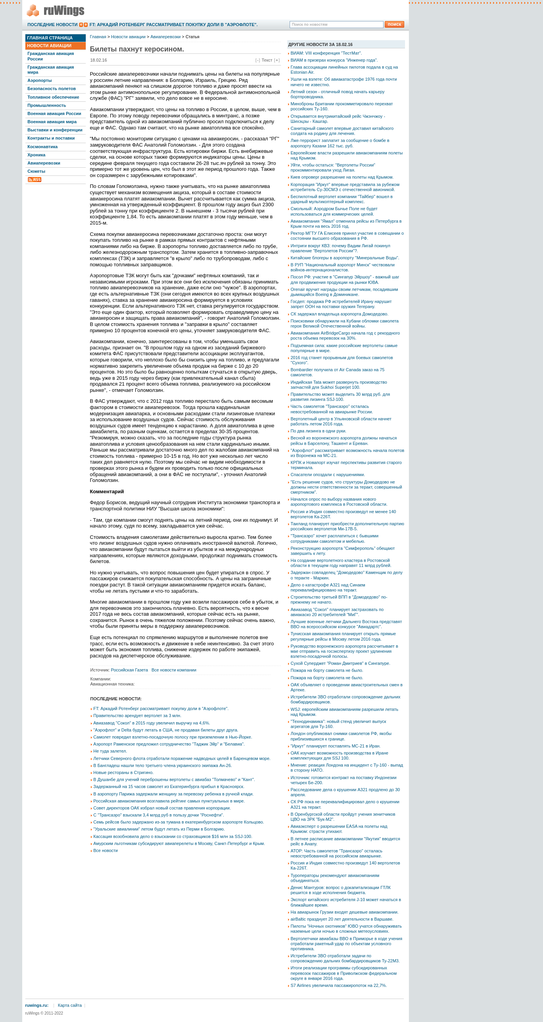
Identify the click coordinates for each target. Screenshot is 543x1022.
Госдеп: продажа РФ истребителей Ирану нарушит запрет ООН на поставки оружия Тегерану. (341, 304)
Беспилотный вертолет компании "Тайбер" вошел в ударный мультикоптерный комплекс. (342, 199)
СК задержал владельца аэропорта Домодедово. (340, 314)
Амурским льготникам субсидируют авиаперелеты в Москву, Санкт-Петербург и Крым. (179, 843)
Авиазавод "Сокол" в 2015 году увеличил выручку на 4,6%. (152, 723)
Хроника (37, 154)
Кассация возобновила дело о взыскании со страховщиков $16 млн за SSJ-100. (173, 836)
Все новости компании (174, 670)
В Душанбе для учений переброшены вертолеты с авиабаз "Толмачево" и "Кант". (174, 779)
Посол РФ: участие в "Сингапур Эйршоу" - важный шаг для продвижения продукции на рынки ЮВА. (345, 279)
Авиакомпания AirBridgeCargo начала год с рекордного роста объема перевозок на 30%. (345, 335)
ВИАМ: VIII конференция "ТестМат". (326, 53)
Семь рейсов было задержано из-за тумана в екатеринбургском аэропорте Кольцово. (179, 822)
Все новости (106, 850)
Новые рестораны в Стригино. (124, 772)
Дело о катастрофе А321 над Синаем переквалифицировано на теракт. (328, 587)
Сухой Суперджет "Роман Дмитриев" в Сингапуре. (341, 663)
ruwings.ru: (37, 1005)
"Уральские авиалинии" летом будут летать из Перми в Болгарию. (159, 829)
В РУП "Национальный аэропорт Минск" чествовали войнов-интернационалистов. (343, 267)
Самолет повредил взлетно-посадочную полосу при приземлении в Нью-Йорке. (173, 737)
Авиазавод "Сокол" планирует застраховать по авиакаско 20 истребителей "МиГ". (337, 612)
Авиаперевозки (44, 163)
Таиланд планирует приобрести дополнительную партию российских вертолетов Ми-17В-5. (347, 526)
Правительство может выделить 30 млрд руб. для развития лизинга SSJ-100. (340, 397)
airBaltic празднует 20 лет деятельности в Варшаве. (342, 919)
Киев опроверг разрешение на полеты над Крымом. (342, 177)
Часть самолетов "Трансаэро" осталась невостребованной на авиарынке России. (332, 409)
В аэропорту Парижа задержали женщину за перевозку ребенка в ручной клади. (174, 794)
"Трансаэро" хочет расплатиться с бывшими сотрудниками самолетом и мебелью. (335, 538)
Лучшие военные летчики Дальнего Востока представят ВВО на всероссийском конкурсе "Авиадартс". (346, 624)
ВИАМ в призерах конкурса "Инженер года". (334, 60)
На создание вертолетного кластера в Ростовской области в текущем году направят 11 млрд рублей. (341, 563)
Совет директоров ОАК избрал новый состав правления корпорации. (162, 808)
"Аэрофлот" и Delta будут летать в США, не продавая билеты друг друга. (166, 730)
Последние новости (53, 24)
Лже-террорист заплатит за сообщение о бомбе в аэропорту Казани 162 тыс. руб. (340, 143)
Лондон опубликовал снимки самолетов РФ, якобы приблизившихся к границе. (341, 736)
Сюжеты (37, 171)
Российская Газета (129, 670)
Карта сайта (70, 1005)
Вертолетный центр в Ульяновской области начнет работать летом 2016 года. (341, 421)
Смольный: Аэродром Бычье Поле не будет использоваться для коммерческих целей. (334, 211)
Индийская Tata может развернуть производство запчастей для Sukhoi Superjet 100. (339, 385)
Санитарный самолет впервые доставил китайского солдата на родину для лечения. (342, 131)
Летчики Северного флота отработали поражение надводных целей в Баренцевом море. (182, 758)
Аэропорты (40, 80)
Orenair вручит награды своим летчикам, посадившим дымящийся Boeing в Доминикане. (344, 292)
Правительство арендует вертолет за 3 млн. (138, 715)
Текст (267, 60)
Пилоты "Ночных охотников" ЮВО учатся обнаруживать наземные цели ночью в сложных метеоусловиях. (346, 928)
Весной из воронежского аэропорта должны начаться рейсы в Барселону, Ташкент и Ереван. (344, 440)
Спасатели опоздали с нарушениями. (328, 474)
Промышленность (47, 105)
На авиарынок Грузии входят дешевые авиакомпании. (345, 912)
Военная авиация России (54, 113)
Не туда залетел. (110, 751)
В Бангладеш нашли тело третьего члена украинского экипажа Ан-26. (163, 765)
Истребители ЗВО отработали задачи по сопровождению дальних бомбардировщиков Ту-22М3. (345, 958)
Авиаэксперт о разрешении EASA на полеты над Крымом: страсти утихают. (339, 829)
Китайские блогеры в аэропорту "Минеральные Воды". (345, 257)
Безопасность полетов (52, 88)
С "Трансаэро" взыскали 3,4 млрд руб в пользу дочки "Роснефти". (159, 815)
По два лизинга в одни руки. (319, 431)
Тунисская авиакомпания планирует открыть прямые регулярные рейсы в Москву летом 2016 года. (343, 636)
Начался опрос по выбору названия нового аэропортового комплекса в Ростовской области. (339, 502)
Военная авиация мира (52, 121)
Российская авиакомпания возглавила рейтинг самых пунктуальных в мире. (169, 801)
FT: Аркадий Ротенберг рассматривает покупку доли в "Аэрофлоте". (174, 24)
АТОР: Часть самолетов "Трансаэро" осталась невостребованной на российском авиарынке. (337, 853)
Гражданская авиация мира (51, 69)
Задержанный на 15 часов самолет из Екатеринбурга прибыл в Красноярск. (169, 786)
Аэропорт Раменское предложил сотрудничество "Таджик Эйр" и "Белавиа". (169, 744)
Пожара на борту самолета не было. (327, 670)
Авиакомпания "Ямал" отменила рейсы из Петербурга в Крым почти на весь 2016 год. (346, 223)
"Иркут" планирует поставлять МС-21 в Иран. (336, 746)
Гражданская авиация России (51, 56)
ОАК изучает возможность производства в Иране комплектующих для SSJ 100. (340, 755)
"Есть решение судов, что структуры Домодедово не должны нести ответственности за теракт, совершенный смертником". (346, 487)
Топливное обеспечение (54, 97)
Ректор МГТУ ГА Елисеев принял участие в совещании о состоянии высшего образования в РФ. (347, 236)
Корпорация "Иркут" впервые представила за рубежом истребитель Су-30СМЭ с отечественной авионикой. (345, 187)
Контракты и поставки (51, 138)
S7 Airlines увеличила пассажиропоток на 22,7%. (339, 985)
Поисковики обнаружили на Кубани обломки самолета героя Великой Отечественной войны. (345, 323)
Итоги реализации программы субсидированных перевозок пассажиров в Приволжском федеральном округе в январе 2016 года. (344, 972)
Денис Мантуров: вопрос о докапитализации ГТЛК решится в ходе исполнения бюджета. (341, 890)
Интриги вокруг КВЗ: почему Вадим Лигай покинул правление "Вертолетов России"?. (341, 248)
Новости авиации (49, 45)
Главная (98, 36)
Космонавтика (43, 146)
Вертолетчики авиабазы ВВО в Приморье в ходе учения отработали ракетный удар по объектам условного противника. (346, 943)
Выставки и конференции (55, 130)
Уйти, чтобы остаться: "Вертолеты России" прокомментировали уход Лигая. (333, 167)
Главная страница (50, 37)
